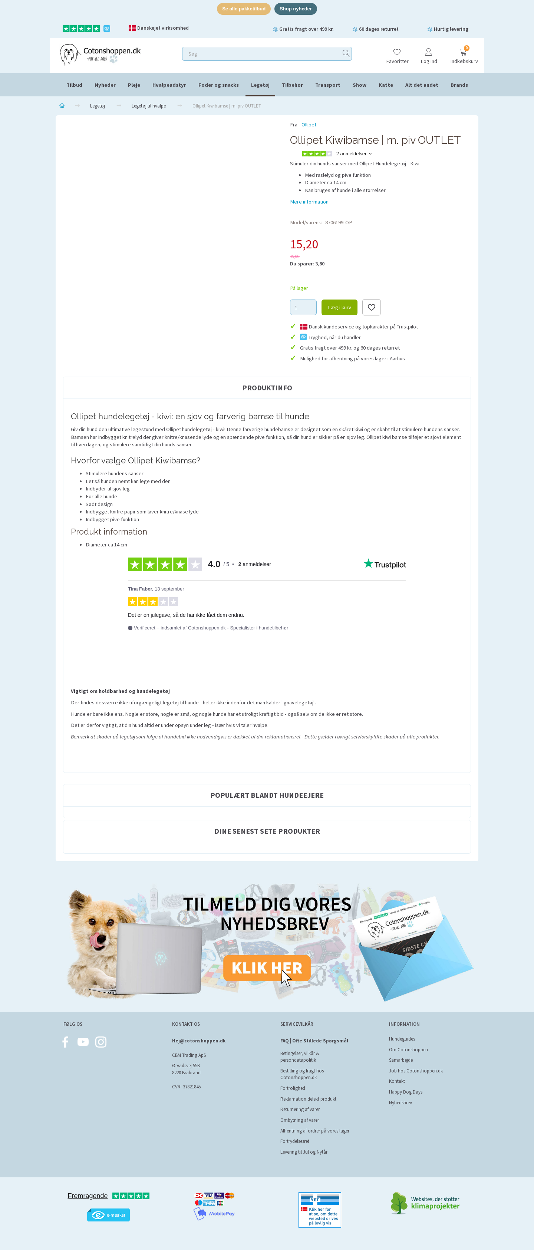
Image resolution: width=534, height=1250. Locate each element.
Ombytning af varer (299, 1120)
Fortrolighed (292, 1088)
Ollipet (308, 124)
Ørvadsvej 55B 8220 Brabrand (186, 1069)
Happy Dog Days (405, 1092)
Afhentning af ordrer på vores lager (314, 1131)
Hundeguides (402, 1039)
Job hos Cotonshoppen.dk (416, 1071)
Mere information (309, 201)
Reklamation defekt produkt (308, 1099)
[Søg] (346, 53)
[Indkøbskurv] (463, 53)
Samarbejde (401, 1060)
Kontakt (397, 1081)
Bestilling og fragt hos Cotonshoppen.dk (302, 1074)
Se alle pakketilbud (244, 8)
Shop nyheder (296, 8)
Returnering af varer (300, 1109)
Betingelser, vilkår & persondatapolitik (299, 1057)
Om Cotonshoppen (408, 1049)
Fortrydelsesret (294, 1141)
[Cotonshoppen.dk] (100, 54)
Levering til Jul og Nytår (303, 1152)
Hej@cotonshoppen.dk (198, 1041)
